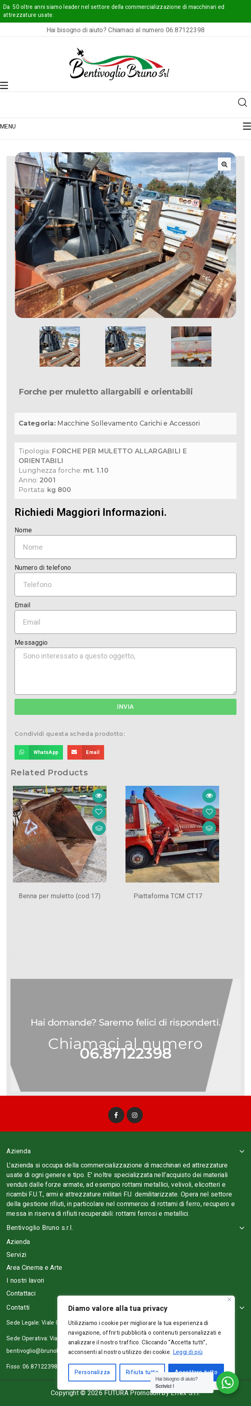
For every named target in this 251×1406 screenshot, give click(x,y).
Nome (23, 530)
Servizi (16, 1255)
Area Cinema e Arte (34, 1268)
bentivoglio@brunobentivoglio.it (48, 1351)
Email (23, 605)
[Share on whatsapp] (39, 752)
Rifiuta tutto (142, 1372)
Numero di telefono (43, 568)
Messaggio (31, 643)
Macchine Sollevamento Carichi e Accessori (128, 424)
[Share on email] (85, 752)
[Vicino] (229, 1299)
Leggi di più (188, 1352)
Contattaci (21, 1293)
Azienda (18, 1242)
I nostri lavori (25, 1281)
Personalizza (92, 1372)
